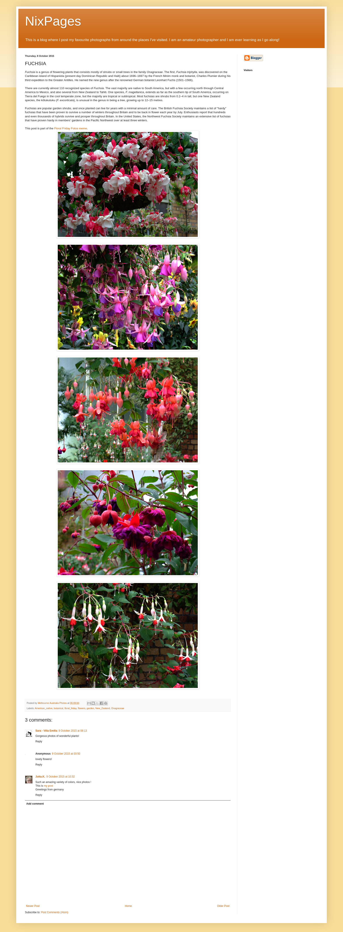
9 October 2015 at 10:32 (60, 776)
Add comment (35, 803)
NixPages (53, 21)
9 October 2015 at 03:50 (66, 753)
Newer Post (33, 906)
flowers (81, 708)
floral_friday (71, 708)
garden (90, 708)
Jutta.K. (40, 776)
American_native (43, 708)
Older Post (223, 906)
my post (48, 785)
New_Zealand (102, 708)
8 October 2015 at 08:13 (73, 730)
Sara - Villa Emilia (46, 730)
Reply (38, 741)
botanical (58, 708)
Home (128, 906)
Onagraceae (117, 708)
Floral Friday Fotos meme (70, 128)
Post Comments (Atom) (54, 912)
